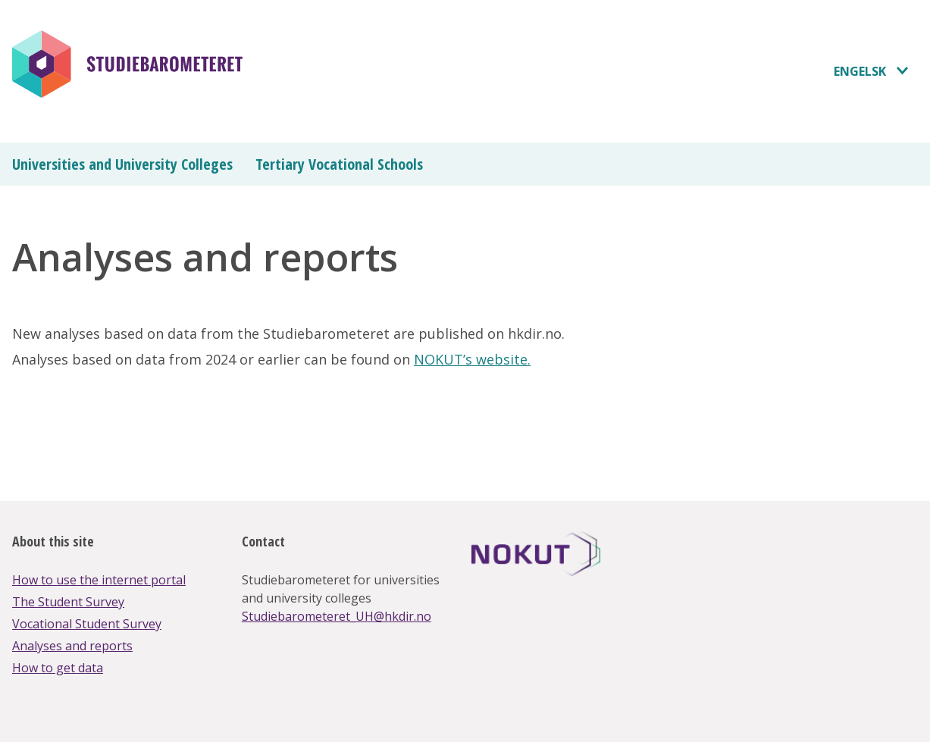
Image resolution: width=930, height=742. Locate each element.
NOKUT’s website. (472, 359)
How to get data (57, 667)
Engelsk (860, 71)
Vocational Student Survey (86, 623)
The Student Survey (68, 601)
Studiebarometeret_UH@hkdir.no (336, 616)
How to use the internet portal (99, 579)
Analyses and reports (72, 645)
